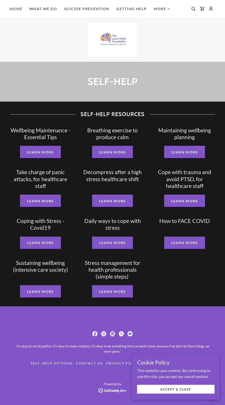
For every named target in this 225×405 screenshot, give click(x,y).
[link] (202, 8)
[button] (162, 8)
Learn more (40, 152)
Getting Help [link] (131, 9)
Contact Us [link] (89, 363)
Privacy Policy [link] (123, 363)
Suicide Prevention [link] (86, 9)
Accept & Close (175, 389)
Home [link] (16, 9)
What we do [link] (43, 9)
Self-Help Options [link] (52, 363)
